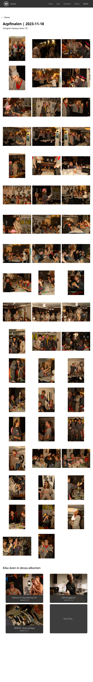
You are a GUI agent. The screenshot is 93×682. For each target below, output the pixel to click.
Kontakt (67, 3)
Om (58, 3)
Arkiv (85, 3)
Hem (51, 3)
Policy (76, 3)
